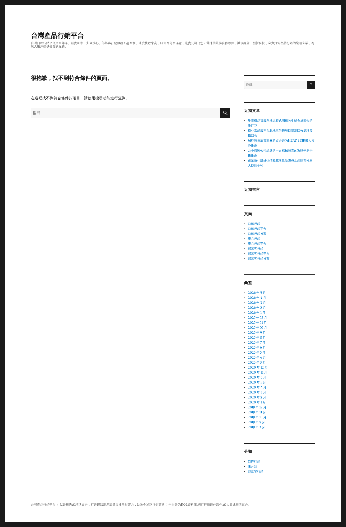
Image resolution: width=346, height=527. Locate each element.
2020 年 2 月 (257, 397)
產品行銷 (254, 239)
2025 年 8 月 (257, 338)
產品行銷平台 (257, 244)
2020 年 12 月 (258, 367)
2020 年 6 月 (257, 377)
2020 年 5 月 (257, 382)
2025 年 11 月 (257, 323)
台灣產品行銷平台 (57, 36)
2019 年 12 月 (257, 407)
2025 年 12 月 (257, 318)
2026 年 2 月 (257, 308)
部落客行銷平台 (258, 254)
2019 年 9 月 (256, 422)
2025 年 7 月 (256, 343)
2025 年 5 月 (256, 353)
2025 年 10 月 (257, 328)
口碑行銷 (254, 224)
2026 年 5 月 (257, 293)
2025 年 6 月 (257, 348)
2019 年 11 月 (257, 412)
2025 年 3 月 (257, 363)
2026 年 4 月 (257, 298)
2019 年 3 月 (256, 427)
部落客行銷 (255, 249)
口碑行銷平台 (257, 229)
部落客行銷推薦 (258, 259)
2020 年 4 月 (257, 387)
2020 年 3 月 (257, 392)
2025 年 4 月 (257, 358)
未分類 (252, 466)
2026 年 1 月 (256, 313)
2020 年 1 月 (257, 402)
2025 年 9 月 (257, 333)
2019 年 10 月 (257, 417)
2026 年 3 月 (257, 303)
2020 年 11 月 (257, 372)
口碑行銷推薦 (257, 234)
